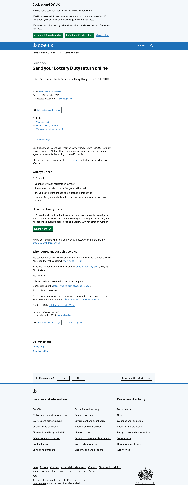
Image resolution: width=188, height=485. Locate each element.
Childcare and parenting (45, 426)
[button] (43, 228)
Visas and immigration (86, 443)
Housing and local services (89, 426)
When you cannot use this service (50, 129)
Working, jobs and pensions (89, 449)
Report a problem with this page (136, 378)
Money (44, 52)
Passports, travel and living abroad (93, 438)
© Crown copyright (145, 483)
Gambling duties (72, 52)
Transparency (124, 438)
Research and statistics (129, 426)
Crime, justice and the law (46, 438)
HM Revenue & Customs (49, 91)
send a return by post (87, 266)
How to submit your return (47, 125)
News (120, 415)
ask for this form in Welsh (62, 305)
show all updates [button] (64, 315)
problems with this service (46, 242)
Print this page (43, 139)
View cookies (102, 35)
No (81, 378)
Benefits (37, 409)
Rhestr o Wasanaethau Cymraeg (49, 471)
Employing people (84, 415)
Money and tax (82, 432)
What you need (42, 122)
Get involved (123, 449)
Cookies (54, 467)
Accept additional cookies (47, 35)
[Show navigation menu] (141, 46)
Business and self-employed (47, 420)
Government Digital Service (83, 471)
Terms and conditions (110, 467)
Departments (124, 409)
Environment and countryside (90, 420)
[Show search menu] (151, 46)
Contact (92, 467)
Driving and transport (44, 449)
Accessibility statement (73, 467)
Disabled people (41, 443)
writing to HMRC (73, 260)
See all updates (65, 98)
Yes (66, 378)
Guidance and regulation (130, 420)
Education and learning (87, 409)
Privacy (44, 467)
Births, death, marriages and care (50, 415)
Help (35, 467)
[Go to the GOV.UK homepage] (43, 45)
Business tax (55, 52)
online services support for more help (82, 299)
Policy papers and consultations (133, 432)
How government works (129, 443)
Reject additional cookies (79, 35)
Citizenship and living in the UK (49, 432)
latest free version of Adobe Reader (71, 285)
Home (35, 52)
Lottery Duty (73, 160)
